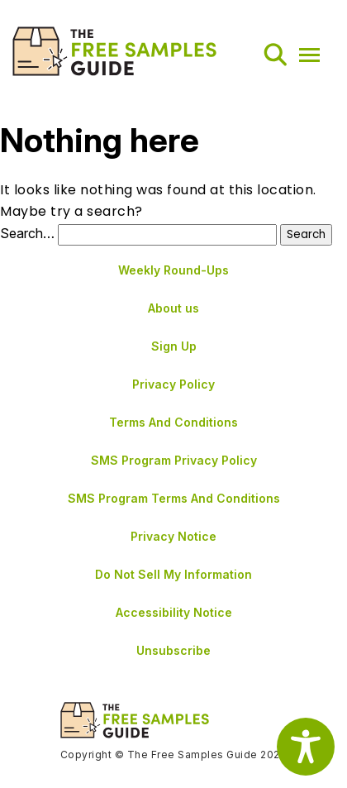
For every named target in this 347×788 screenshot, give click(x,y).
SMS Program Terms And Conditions (174, 498)
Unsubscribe (173, 650)
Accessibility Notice (174, 612)
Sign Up (174, 346)
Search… (27, 233)
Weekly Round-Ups (173, 270)
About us (173, 308)
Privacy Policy (173, 384)
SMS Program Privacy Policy (174, 460)
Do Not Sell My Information (173, 574)
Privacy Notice (173, 536)
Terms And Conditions (173, 422)
